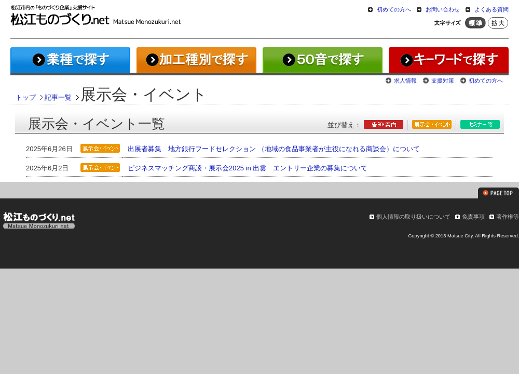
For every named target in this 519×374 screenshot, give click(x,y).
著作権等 (507, 216)
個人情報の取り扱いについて (413, 216)
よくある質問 (491, 9)
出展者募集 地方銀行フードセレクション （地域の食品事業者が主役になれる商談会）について (274, 149)
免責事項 (473, 216)
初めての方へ (394, 9)
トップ (26, 97)
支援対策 (442, 80)
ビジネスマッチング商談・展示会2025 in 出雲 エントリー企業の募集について (247, 168)
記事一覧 (58, 97)
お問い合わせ (443, 9)
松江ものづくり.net (38, 221)
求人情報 (405, 80)
